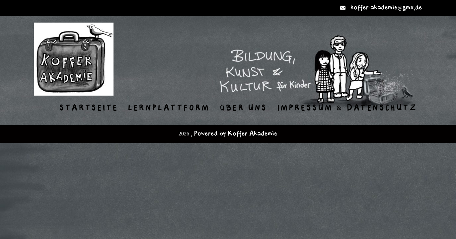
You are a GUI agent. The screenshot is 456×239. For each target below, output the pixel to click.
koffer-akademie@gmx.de (386, 7)
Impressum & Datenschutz (347, 108)
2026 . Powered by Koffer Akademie (228, 133)
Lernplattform (169, 108)
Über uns (243, 108)
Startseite (88, 108)
